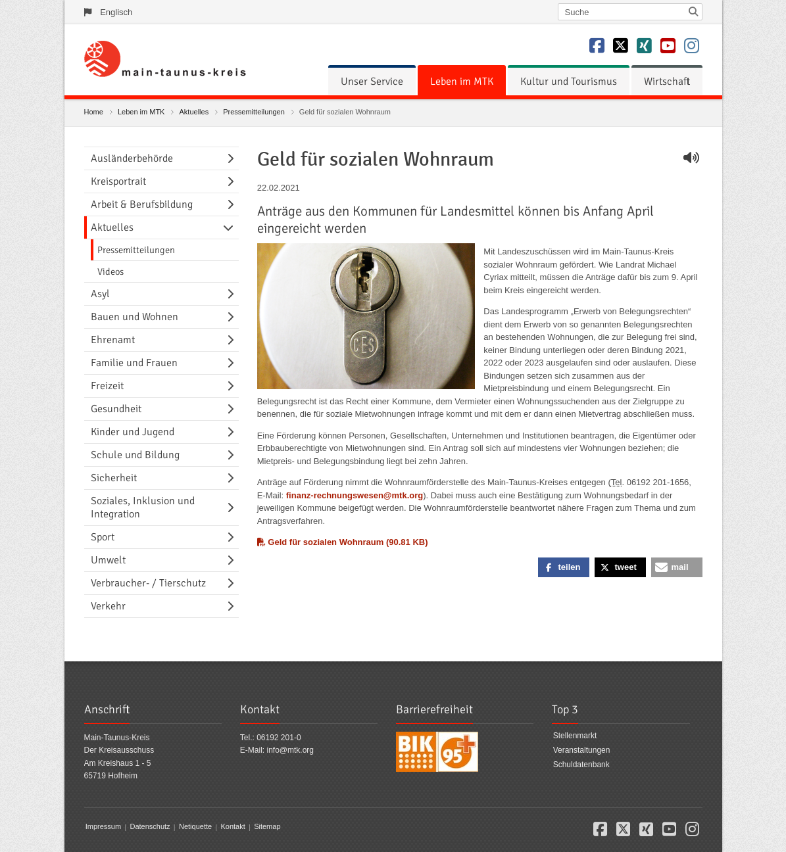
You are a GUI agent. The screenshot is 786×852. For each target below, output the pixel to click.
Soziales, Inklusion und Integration (143, 507)
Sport (102, 537)
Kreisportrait (118, 181)
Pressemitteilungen (254, 112)
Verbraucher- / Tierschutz (148, 583)
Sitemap (267, 827)
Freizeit (107, 385)
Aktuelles (194, 112)
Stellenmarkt (575, 736)
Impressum (103, 827)
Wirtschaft (667, 81)
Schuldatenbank (581, 764)
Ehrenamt (113, 339)
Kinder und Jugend (132, 431)
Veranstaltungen (581, 750)
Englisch (116, 12)
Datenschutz (150, 827)
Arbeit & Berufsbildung (142, 204)
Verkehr (108, 606)
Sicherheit (114, 478)
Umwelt (108, 560)
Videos (110, 271)
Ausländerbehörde (132, 158)
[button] (563, 567)
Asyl (100, 293)
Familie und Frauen (134, 362)
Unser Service (372, 81)
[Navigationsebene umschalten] (233, 158)
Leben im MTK (461, 81)
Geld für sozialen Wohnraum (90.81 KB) (342, 542)
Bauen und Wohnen (134, 316)
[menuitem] (372, 81)
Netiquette (195, 827)
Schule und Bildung (135, 455)
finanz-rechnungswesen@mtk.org (354, 495)
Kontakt (232, 827)
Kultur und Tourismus (568, 81)
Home (93, 112)
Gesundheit (116, 408)
